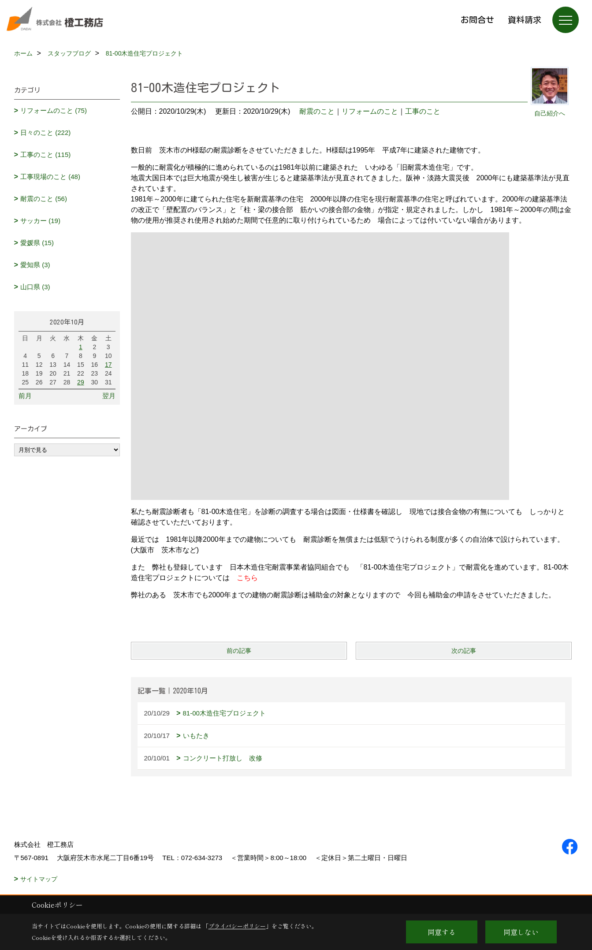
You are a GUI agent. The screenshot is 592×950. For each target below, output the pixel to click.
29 (80, 382)
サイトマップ (38, 879)
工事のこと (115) (45, 154)
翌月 (108, 395)
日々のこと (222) (45, 132)
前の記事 (239, 650)
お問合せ (477, 19)
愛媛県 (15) (37, 242)
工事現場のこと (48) (50, 176)
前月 (25, 395)
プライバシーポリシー (237, 926)
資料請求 (524, 19)
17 (108, 364)
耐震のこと (317, 111)
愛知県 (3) (35, 264)
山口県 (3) (35, 287)
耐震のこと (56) (43, 198)
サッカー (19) (40, 220)
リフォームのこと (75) (53, 110)
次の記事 (463, 650)
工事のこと (422, 111)
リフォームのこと (370, 111)
